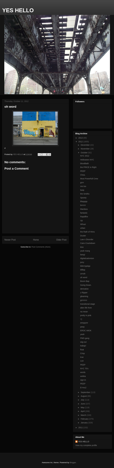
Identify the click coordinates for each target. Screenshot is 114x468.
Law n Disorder (86, 239)
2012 (80, 142)
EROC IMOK (85, 330)
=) (81, 319)
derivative (84, 289)
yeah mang (85, 251)
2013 (80, 138)
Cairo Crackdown (87, 243)
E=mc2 (83, 387)
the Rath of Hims (87, 232)
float (82, 349)
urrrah (82, 274)
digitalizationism (87, 258)
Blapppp (83, 201)
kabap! (83, 346)
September (86, 392)
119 (81, 361)
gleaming (84, 296)
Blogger (73, 462)
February (85, 419)
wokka (83, 376)
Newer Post (10, 240)
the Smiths (84, 194)
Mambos (84, 209)
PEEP (82, 171)
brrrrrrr (83, 205)
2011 (80, 427)
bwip (82, 190)
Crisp (82, 353)
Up (81, 220)
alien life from (86, 308)
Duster (83, 236)
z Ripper (83, 292)
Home (36, 240)
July (83, 400)
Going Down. (85, 285)
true (82, 357)
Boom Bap (84, 281)
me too (83, 186)
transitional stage (87, 304)
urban (82, 228)
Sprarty (83, 198)
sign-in (83, 380)
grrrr (82, 182)
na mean (84, 312)
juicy (82, 262)
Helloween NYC (87, 160)
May (83, 407)
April (83, 411)
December (85, 145)
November (85, 149)
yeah (82, 334)
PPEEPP (84, 323)
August (84, 396)
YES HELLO (18, 10)
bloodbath (84, 163)
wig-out (83, 342)
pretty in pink (85, 315)
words (82, 372)
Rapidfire (84, 216)
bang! (82, 254)
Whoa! (83, 224)
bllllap (82, 270)
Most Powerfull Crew (89, 179)
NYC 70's (84, 368)
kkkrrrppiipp (85, 266)
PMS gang (84, 338)
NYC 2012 (84, 156)
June (83, 404)
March (84, 415)
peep (82, 327)
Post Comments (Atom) (41, 247)
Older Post (61, 240)
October (84, 153)
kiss (82, 247)
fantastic (83, 213)
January (84, 423)
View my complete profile (86, 445)
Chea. (82, 175)
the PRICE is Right (88, 167)
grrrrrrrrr (83, 300)
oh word (83, 277)
